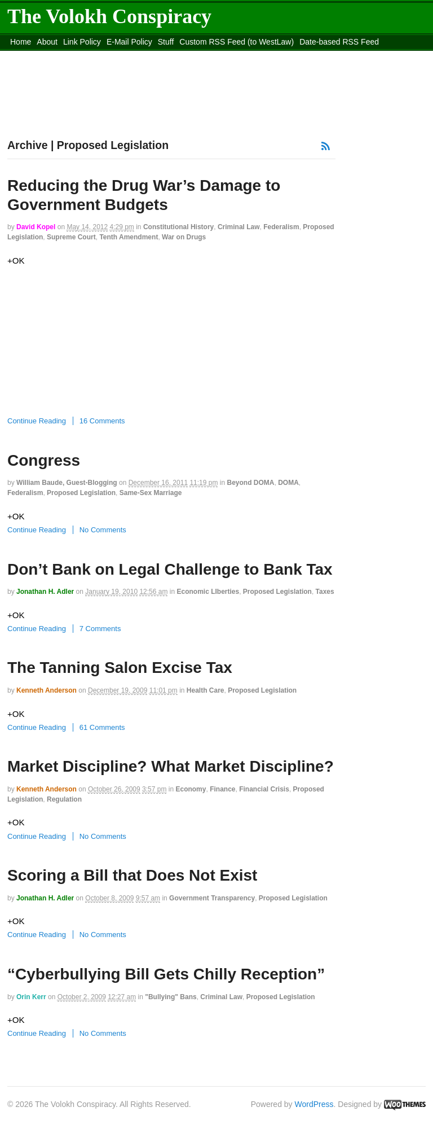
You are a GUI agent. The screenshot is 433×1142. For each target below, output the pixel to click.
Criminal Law (239, 227)
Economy (190, 789)
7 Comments (100, 628)
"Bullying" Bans (170, 997)
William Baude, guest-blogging (66, 483)
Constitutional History (178, 227)
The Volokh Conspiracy (109, 16)
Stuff (166, 41)
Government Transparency (212, 898)
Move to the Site (188, 55)
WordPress (314, 1104)
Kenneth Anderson (46, 690)
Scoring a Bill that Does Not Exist (132, 875)
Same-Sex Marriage (151, 493)
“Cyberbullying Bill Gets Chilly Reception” (166, 974)
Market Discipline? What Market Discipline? (170, 766)
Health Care (205, 690)
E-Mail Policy (129, 41)
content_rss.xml (95, 55)
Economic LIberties (207, 592)
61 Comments (102, 727)
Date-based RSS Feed (339, 41)
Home (20, 41)
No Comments (102, 530)
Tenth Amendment (128, 237)
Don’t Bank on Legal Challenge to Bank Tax (170, 569)
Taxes (325, 592)
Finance (222, 789)
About (47, 41)
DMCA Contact (36, 55)
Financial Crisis (264, 789)
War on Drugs (184, 237)
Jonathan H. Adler (45, 592)
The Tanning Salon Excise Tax (119, 667)
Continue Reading (36, 421)
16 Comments (102, 421)
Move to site (289, 55)
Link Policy (82, 41)
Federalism (281, 227)
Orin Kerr (31, 997)
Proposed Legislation (81, 493)
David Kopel (35, 227)
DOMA (288, 483)
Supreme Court (71, 237)
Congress (43, 460)
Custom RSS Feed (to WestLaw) (236, 41)
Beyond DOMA (250, 483)
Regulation (64, 799)
